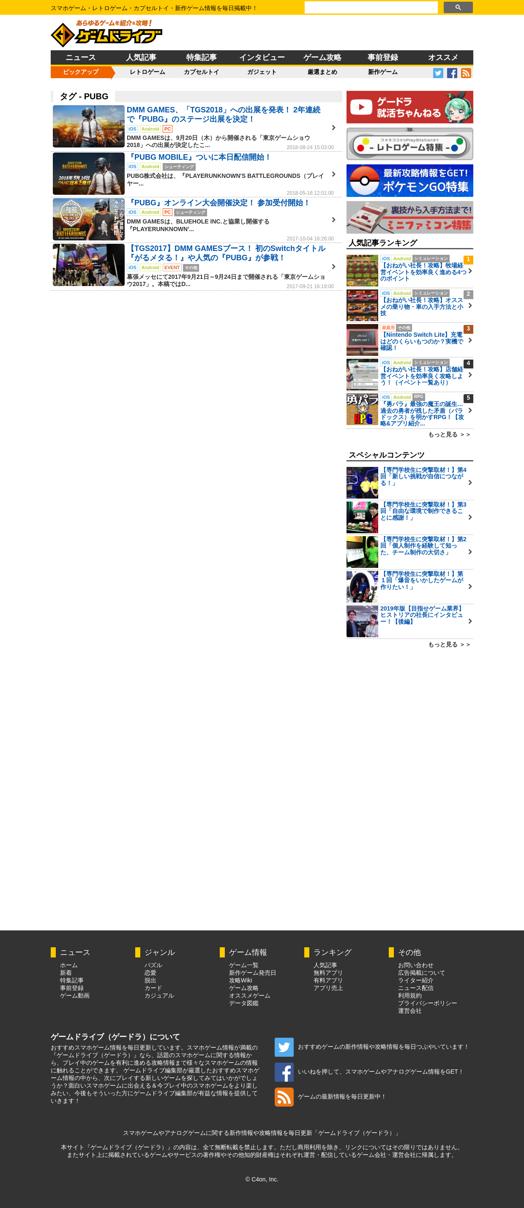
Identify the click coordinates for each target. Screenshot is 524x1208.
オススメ (443, 57)
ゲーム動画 (75, 995)
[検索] (370, 7)
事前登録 (383, 57)
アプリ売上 (328, 987)
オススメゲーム (249, 995)
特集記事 (201, 57)
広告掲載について (421, 972)
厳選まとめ (322, 71)
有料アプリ (328, 980)
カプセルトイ (201, 71)
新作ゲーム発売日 (252, 972)
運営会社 (410, 1010)
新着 (66, 972)
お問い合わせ (416, 965)
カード (153, 987)
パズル (153, 965)
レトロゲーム (147, 71)
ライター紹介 (416, 980)
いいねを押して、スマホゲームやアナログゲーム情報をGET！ (369, 1071)
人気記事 (141, 57)
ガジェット (262, 71)
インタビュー (262, 57)
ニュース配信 (416, 987)
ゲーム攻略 (322, 57)
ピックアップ (80, 71)
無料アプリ (328, 972)
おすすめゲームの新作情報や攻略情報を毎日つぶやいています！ (372, 1046)
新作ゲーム (383, 71)
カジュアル (159, 995)
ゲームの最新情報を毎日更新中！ (331, 1096)
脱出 (150, 980)
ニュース (81, 57)
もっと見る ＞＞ (449, 434)
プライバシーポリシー (427, 1003)
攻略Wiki (240, 980)
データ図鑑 (244, 1003)
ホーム (69, 965)
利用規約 (410, 995)
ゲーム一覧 (244, 965)
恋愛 (150, 972)
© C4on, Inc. (262, 1179)
